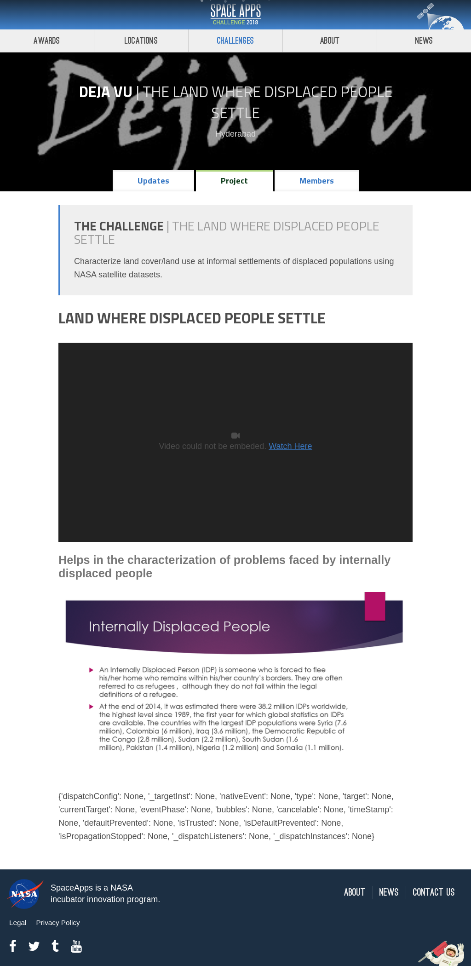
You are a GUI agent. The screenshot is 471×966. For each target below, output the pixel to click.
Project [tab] (234, 180)
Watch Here (290, 446)
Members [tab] (316, 180)
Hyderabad (235, 133)
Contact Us (434, 892)
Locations (141, 41)
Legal (17, 922)
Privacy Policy (58, 922)
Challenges (235, 41)
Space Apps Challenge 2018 (235, 14)
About (330, 41)
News (424, 41)
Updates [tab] (153, 180)
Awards (47, 41)
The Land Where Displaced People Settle (267, 102)
